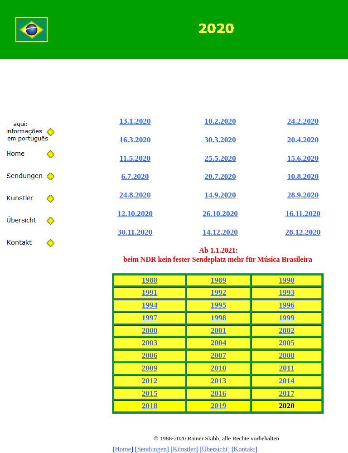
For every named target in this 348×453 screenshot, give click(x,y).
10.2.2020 (220, 121)
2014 (287, 380)
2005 (287, 342)
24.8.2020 (134, 195)
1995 (219, 305)
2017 (287, 393)
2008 (287, 355)
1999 (287, 317)
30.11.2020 (134, 232)
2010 (219, 368)
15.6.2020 (303, 158)
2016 (219, 393)
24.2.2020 (303, 121)
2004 (219, 342)
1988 (150, 280)
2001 (219, 330)
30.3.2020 (220, 139)
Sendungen (152, 449)
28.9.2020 (303, 195)
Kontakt (244, 449)
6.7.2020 (135, 176)
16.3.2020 (134, 139)
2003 (150, 342)
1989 (219, 280)
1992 (219, 292)
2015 (150, 393)
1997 (150, 317)
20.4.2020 (303, 139)
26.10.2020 (220, 213)
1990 (287, 280)
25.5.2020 (220, 158)
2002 (287, 330)
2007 (219, 355)
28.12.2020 (303, 232)
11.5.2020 (135, 158)
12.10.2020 (135, 213)
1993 (287, 292)
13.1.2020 (134, 121)
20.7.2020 (220, 176)
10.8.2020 (303, 176)
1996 (287, 305)
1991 (150, 292)
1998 (219, 317)
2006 (150, 355)
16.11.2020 (302, 213)
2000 (150, 330)
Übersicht (214, 449)
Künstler (184, 449)
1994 (150, 305)
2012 (150, 380)
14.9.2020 (220, 195)
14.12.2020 (220, 232)
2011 (287, 368)
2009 (150, 368)
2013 (219, 380)
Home (123, 449)
